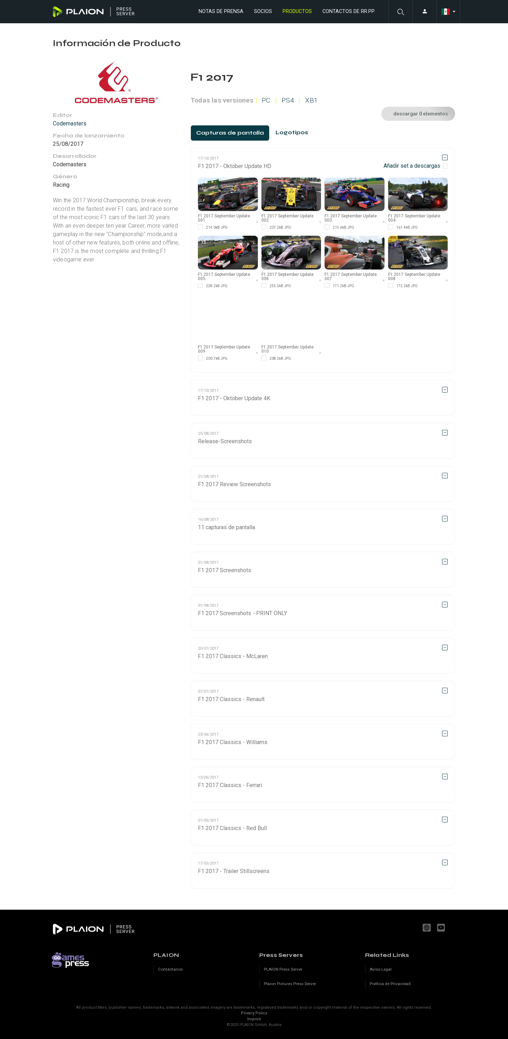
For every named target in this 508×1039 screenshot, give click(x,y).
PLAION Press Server (283, 969)
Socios (263, 11)
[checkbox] (415, 165)
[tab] (230, 133)
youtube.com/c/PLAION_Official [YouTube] (442, 928)
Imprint (254, 1019)
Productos (297, 11)
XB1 (311, 100)
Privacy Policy (254, 1013)
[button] (400, 11)
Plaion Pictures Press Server (290, 983)
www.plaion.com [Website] (428, 928)
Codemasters (69, 123)
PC (266, 100)
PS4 (288, 100)
